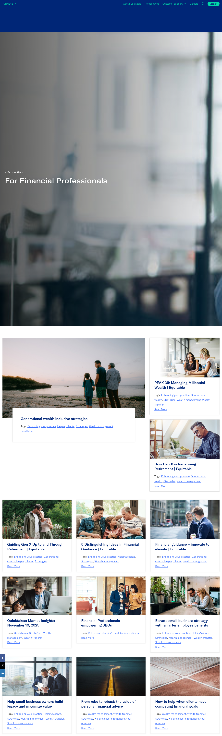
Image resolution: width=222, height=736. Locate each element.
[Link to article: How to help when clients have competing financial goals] (185, 676)
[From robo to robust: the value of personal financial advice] (111, 704)
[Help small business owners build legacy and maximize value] (37, 704)
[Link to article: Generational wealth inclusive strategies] (73, 378)
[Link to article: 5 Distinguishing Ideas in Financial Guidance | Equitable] (111, 519)
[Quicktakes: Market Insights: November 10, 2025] (37, 623)
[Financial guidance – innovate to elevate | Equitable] (185, 546)
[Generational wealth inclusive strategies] (73, 418)
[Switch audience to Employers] (183, 19)
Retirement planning (99, 633)
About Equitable (132, 3)
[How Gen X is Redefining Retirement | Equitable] (184, 466)
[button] (203, 4)
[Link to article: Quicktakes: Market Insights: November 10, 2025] (37, 595)
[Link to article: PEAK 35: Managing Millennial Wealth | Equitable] (185, 357)
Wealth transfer (33, 637)
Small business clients (126, 633)
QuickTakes (21, 633)
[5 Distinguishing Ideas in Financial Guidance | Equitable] (111, 546)
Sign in (213, 3)
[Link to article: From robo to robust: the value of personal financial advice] (111, 676)
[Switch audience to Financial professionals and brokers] (111, 19)
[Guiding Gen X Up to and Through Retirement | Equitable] (37, 546)
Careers (194, 3)
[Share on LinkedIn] (2, 673)
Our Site (8, 3)
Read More (27, 431)
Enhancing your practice (41, 426)
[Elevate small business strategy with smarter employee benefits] (185, 623)
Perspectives (152, 3)
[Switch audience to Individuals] (38, 19)
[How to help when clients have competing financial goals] (185, 704)
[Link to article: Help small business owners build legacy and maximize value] (37, 676)
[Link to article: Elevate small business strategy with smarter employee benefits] (185, 595)
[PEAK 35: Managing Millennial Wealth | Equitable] (184, 385)
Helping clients (65, 426)
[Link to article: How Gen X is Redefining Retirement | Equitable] (185, 439)
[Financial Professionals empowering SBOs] (111, 623)
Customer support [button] (172, 3)
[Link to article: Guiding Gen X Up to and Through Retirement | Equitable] (37, 519)
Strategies (82, 426)
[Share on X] (2, 665)
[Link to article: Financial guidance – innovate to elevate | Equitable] (185, 519)
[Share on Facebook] (2, 658)
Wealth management (101, 426)
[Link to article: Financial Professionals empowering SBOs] (111, 595)
